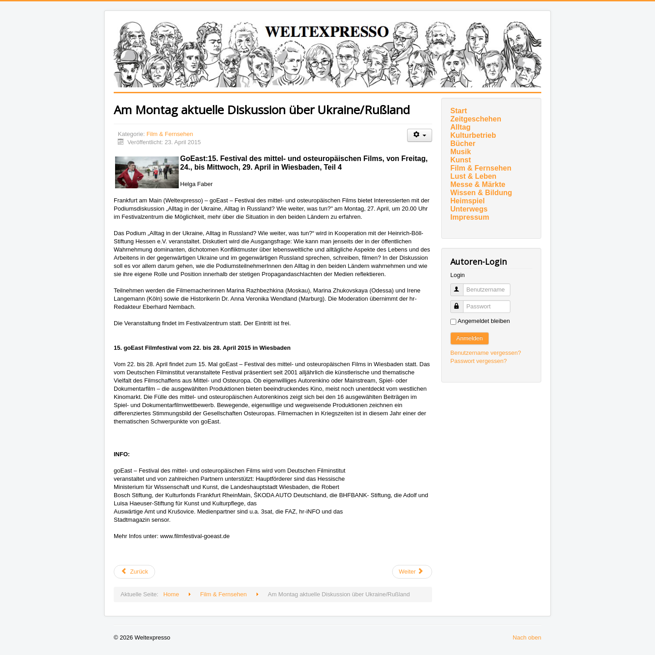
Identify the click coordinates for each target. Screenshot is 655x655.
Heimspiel (467, 201)
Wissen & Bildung (481, 192)
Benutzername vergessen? (485, 352)
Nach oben (527, 637)
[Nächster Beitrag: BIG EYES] (412, 572)
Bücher (462, 143)
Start (458, 111)
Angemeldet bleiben (484, 320)
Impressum (469, 217)
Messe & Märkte (477, 184)
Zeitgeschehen (475, 119)
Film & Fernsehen (169, 134)
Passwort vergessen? (478, 361)
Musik (460, 152)
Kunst (460, 160)
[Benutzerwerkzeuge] (419, 135)
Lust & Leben (473, 176)
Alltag (460, 127)
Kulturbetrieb (473, 135)
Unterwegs (469, 209)
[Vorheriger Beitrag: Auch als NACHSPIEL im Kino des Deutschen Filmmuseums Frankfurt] (134, 572)
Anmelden (469, 338)
